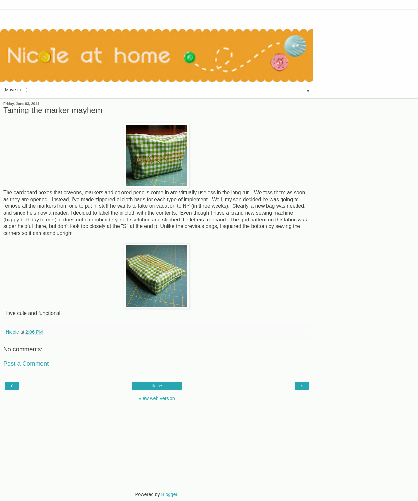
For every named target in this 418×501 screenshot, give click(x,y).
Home (157, 386)
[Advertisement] (156, 18)
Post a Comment (26, 363)
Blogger (169, 494)
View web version (156, 398)
